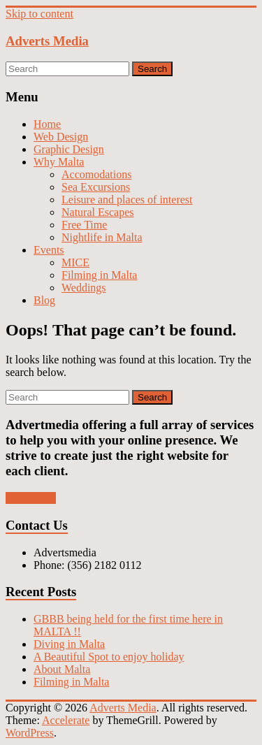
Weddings (83, 288)
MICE (75, 262)
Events (49, 250)
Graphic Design (69, 149)
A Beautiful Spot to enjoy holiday (109, 657)
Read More (31, 498)
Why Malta (59, 162)
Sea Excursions (95, 187)
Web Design (61, 137)
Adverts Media (47, 41)
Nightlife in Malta (102, 237)
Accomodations (96, 174)
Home (47, 124)
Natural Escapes (97, 212)
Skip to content (39, 14)
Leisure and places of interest (126, 199)
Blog (44, 300)
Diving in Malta (69, 644)
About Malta (62, 669)
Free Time (84, 225)
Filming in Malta (99, 275)
